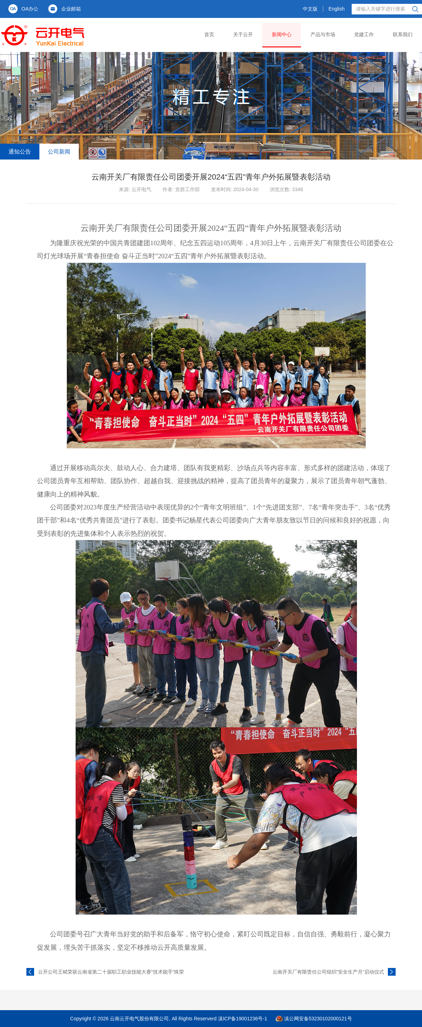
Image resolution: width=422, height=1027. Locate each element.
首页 (209, 34)
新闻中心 (282, 34)
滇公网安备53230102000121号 (318, 1018)
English (336, 9)
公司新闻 (59, 152)
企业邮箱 (71, 9)
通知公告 (19, 152)
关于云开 (243, 34)
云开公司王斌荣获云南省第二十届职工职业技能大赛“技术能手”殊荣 (111, 972)
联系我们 (403, 34)
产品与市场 (323, 34)
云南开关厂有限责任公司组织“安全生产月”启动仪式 (328, 972)
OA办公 (29, 9)
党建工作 (364, 34)
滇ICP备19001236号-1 (242, 1018)
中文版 (310, 9)
